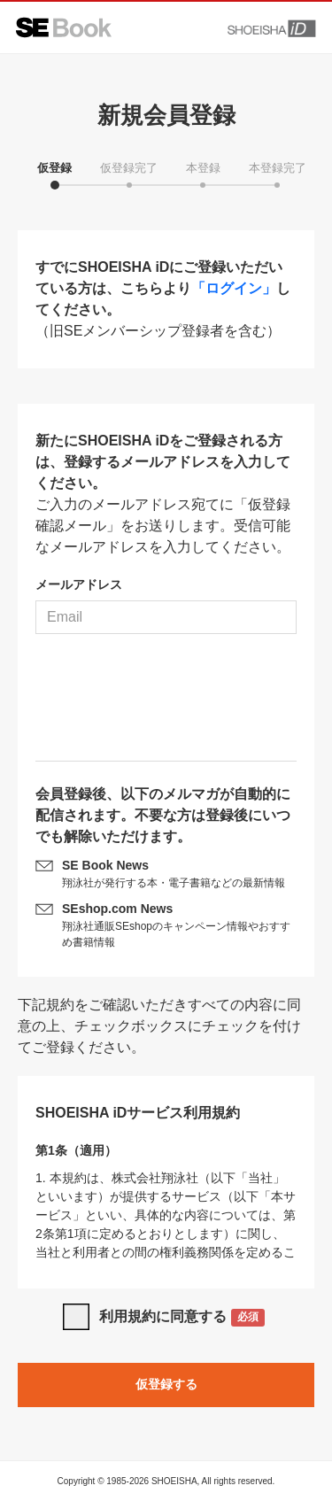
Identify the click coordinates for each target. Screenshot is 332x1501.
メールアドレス (78, 584)
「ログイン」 (233, 288)
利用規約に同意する (182, 1318)
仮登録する (166, 1384)
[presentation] (166, 704)
